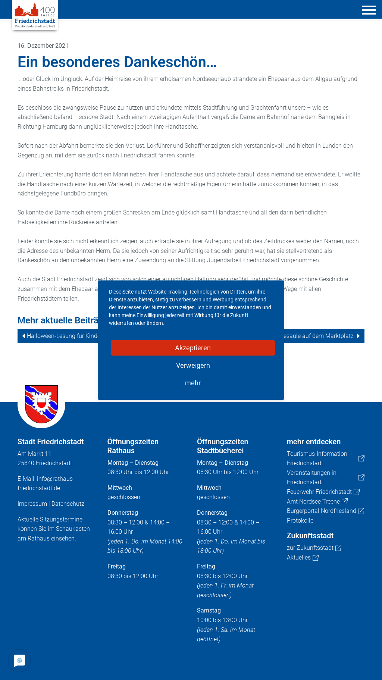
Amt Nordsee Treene (317, 501)
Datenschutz (67, 503)
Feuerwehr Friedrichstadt (323, 491)
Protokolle (300, 520)
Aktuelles (303, 557)
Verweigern (193, 365)
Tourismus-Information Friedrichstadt (326, 458)
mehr (193, 382)
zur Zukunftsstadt (314, 547)
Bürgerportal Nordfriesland (325, 510)
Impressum (32, 503)
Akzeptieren (193, 347)
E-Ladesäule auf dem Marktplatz (311, 335)
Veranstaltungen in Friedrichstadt (326, 477)
